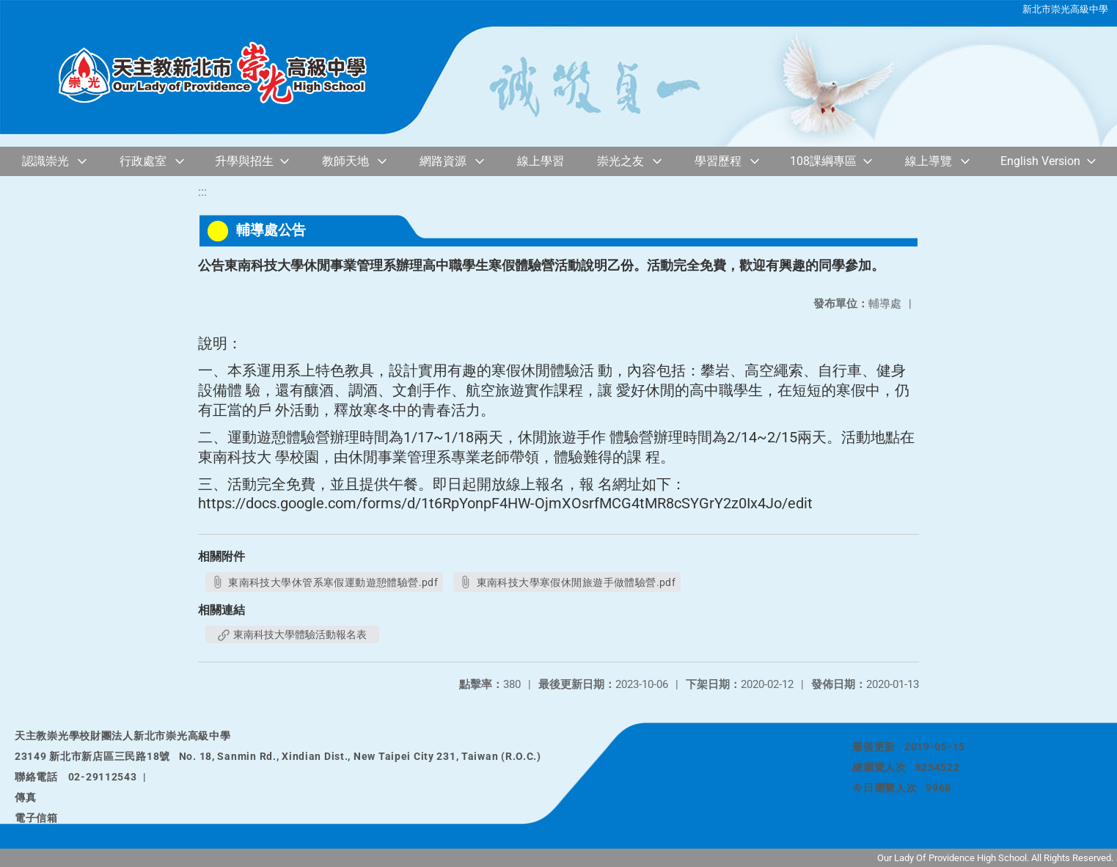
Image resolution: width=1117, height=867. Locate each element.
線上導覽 (928, 161)
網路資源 (443, 161)
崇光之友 (620, 161)
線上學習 (540, 161)
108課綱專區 (823, 161)
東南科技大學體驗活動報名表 (292, 634)
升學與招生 (244, 161)
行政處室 (143, 161)
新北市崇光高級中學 (1065, 9)
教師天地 (345, 161)
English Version (1040, 161)
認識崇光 (45, 161)
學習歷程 (718, 161)
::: (202, 192)
